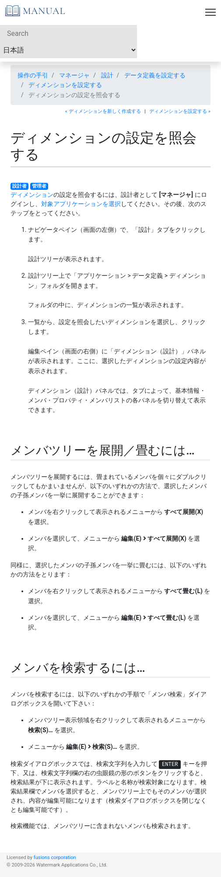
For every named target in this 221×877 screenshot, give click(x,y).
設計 (107, 75)
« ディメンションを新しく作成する (103, 111)
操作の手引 (33, 75)
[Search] (68, 33)
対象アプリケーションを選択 (81, 203)
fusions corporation (55, 857)
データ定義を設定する (155, 75)
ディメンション (32, 194)
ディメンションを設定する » (179, 111)
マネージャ (74, 75)
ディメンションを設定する (65, 84)
